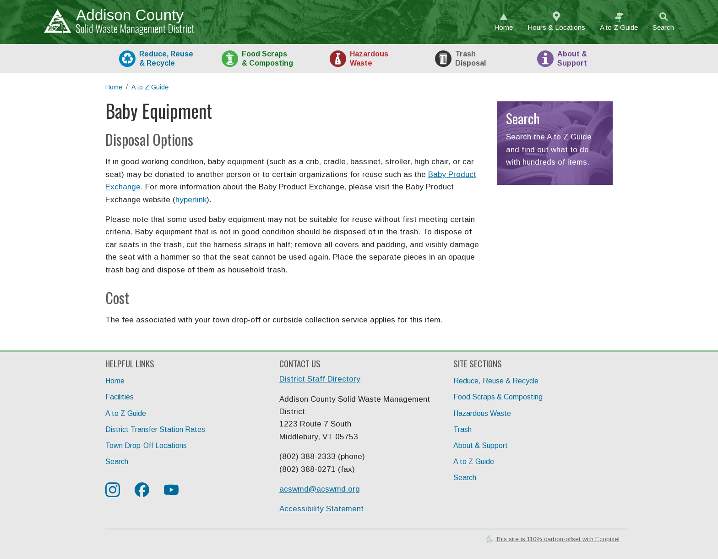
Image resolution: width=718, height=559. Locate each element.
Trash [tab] (470, 58)
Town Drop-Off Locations (146, 445)
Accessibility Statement (321, 508)
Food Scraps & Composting (498, 397)
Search (663, 27)
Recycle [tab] (166, 58)
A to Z (619, 27)
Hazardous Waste (482, 413)
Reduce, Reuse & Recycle (495, 381)
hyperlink (191, 199)
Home (503, 27)
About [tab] (572, 58)
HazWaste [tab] (369, 58)
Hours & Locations (556, 27)
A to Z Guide (150, 87)
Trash (462, 429)
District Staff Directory (319, 379)
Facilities (119, 397)
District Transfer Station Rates (155, 429)
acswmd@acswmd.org (319, 489)
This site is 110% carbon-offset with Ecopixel (557, 539)
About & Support (480, 445)
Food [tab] (267, 58)
